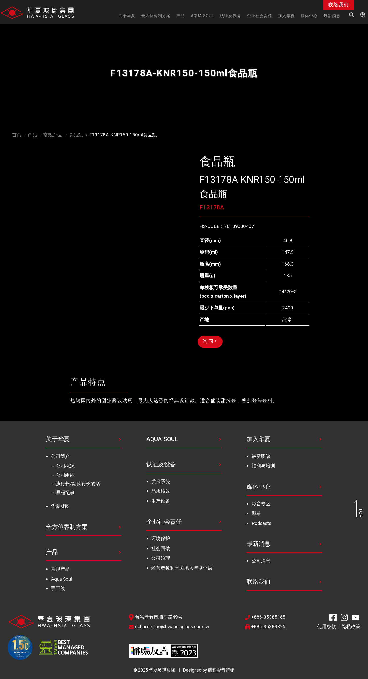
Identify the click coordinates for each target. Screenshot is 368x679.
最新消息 (258, 543)
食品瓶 (76, 135)
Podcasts (261, 523)
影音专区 (261, 504)
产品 (32, 135)
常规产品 (52, 135)
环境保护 (160, 538)
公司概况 (65, 466)
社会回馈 (160, 548)
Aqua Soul (61, 579)
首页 (16, 135)
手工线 (58, 588)
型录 (256, 513)
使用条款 (326, 626)
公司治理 (160, 558)
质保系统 (160, 481)
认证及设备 (161, 464)
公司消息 (261, 561)
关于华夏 (58, 439)
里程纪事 (65, 492)
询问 (209, 341)
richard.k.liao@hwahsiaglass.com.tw (169, 626)
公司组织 (65, 475)
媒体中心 (258, 486)
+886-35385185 (265, 617)
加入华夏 (258, 439)
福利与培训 (263, 466)
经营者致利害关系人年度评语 (181, 568)
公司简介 (60, 456)
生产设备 (160, 501)
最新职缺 (261, 456)
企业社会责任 (164, 521)
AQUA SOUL (162, 439)
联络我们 (258, 581)
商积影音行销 (221, 670)
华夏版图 (60, 506)
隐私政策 (351, 626)
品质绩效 (160, 491)
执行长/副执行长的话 (78, 483)
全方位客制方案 (66, 526)
